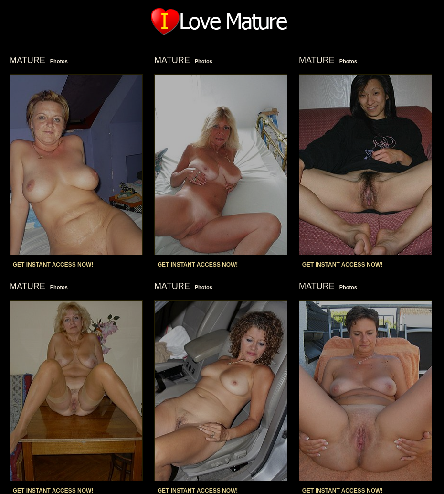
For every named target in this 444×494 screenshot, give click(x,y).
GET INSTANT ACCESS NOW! (53, 264)
